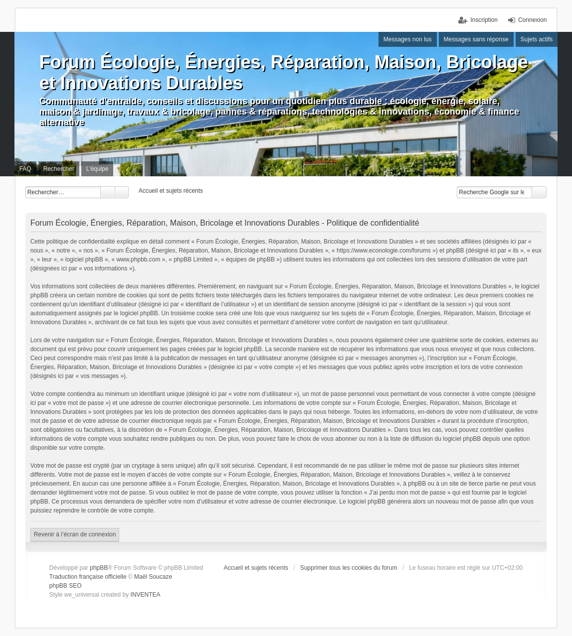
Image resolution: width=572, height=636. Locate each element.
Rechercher (107, 192)
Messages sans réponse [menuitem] (476, 39)
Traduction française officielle (88, 576)
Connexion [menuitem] (532, 19)
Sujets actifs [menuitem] (537, 39)
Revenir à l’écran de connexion (75, 534)
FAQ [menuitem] (25, 168)
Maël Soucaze (153, 576)
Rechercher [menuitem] (58, 168)
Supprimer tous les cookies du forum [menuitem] (348, 567)
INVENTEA (146, 594)
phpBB (99, 567)
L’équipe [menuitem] (97, 168)
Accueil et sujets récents (255, 567)
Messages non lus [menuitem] (407, 39)
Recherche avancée (122, 192)
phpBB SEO (65, 585)
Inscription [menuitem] (484, 19)
